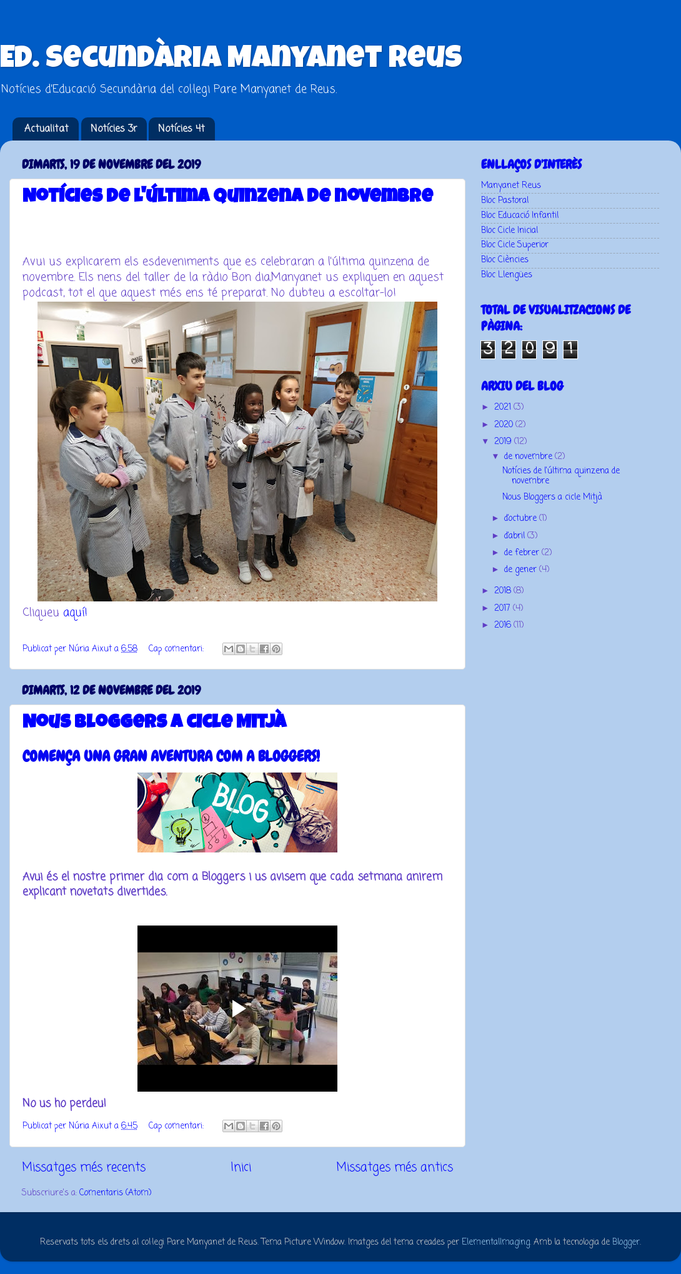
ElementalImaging (496, 1242)
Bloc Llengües (506, 275)
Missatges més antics (394, 1168)
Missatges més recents (84, 1168)
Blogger (626, 1242)
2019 (504, 441)
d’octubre (521, 518)
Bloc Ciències (505, 260)
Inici (241, 1168)
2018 (504, 591)
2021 (504, 407)
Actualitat (46, 129)
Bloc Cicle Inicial (509, 230)
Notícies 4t (181, 129)
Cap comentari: (177, 649)
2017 (503, 608)
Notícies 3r (114, 129)
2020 (504, 425)
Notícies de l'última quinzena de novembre (227, 198)
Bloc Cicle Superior (515, 245)
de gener (521, 569)
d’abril (515, 536)
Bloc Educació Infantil (520, 215)
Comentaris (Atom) (115, 1193)
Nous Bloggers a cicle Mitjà (154, 723)
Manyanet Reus (511, 185)
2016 (504, 625)
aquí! (75, 612)
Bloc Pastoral (505, 200)
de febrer (523, 553)
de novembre (529, 456)
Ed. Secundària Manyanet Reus (231, 60)
